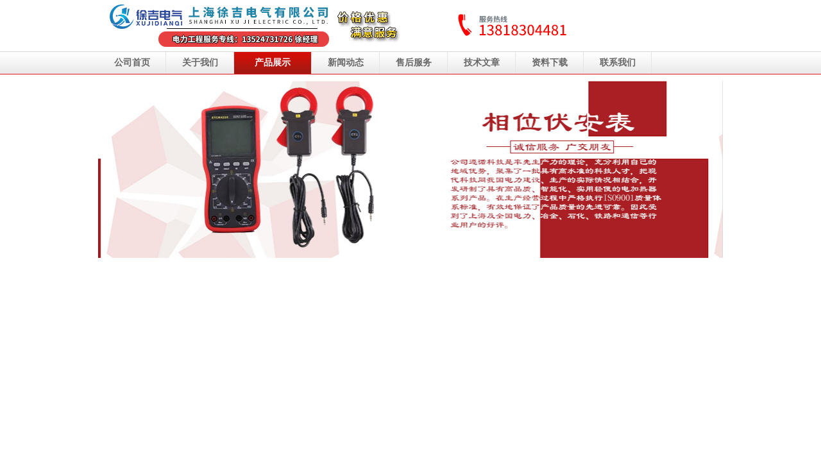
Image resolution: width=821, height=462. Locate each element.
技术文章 (482, 62)
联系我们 (618, 62)
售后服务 (414, 62)
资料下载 (550, 62)
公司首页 (132, 62)
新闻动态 (346, 62)
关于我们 (200, 62)
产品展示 (273, 62)
